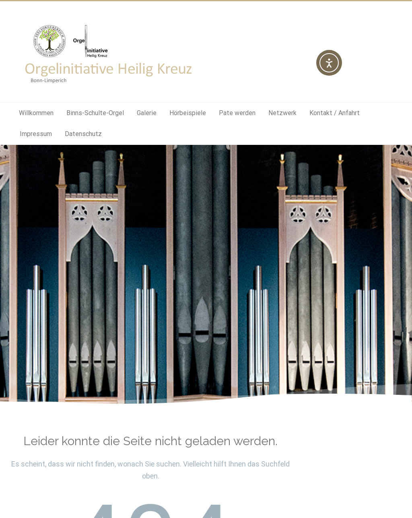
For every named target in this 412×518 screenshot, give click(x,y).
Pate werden (237, 113)
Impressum (36, 134)
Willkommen (36, 113)
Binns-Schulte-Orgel (95, 113)
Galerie (147, 113)
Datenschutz (83, 134)
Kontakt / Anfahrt (334, 113)
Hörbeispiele (187, 113)
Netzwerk (282, 113)
